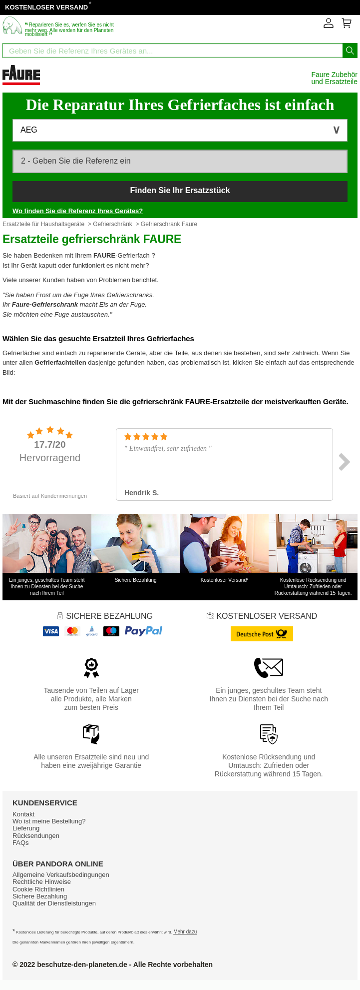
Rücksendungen (35, 835)
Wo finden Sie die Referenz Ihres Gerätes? (77, 211)
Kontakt (23, 814)
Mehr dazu (185, 931)
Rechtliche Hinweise (41, 881)
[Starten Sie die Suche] (350, 50)
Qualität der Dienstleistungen (54, 903)
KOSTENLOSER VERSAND (46, 7)
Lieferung (25, 828)
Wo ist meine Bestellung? (48, 821)
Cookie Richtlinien (38, 889)
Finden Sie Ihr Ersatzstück (180, 190)
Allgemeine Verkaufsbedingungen (60, 874)
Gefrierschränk (112, 224)
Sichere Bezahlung (39, 896)
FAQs (20, 842)
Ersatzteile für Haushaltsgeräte (43, 224)
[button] (180, 130)
